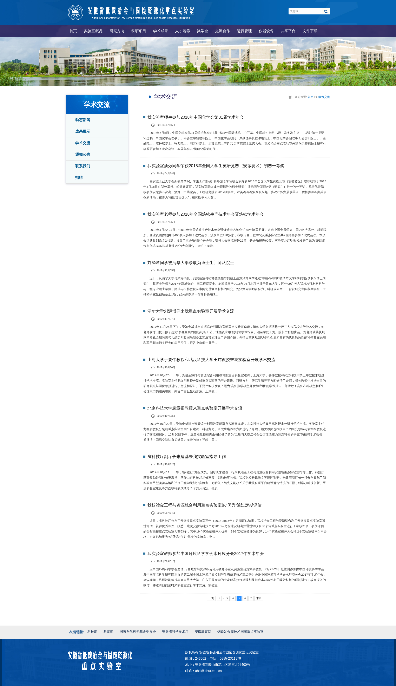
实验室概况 (93, 31)
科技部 (92, 631)
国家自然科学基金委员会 (138, 631)
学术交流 (82, 143)
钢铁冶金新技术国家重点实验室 (240, 631)
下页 (258, 598)
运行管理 (244, 31)
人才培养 (182, 31)
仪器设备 (266, 31)
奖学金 (202, 31)
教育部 (108, 631)
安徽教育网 (203, 631)
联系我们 (82, 166)
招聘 (79, 178)
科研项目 (138, 31)
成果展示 (82, 131)
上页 (211, 598)
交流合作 (222, 31)
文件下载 (310, 31)
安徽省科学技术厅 (175, 631)
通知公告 (82, 154)
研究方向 (117, 31)
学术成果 (160, 31)
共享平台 (288, 31)
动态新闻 (82, 120)
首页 (73, 31)
